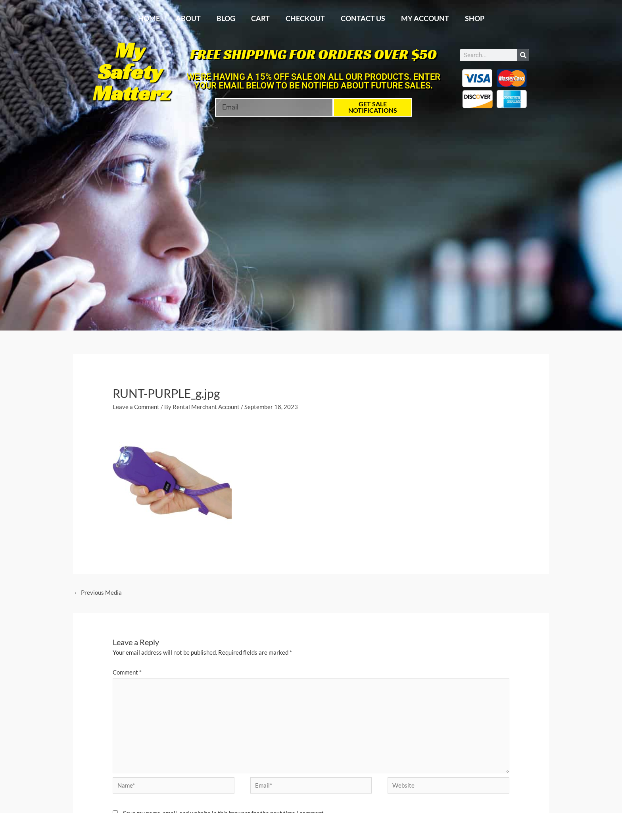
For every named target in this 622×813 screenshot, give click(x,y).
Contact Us (363, 18)
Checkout (305, 18)
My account (425, 18)
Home (149, 18)
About (188, 18)
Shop (474, 18)
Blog (226, 18)
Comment (127, 672)
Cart (260, 18)
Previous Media (98, 592)
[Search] (523, 55)
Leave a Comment (136, 406)
